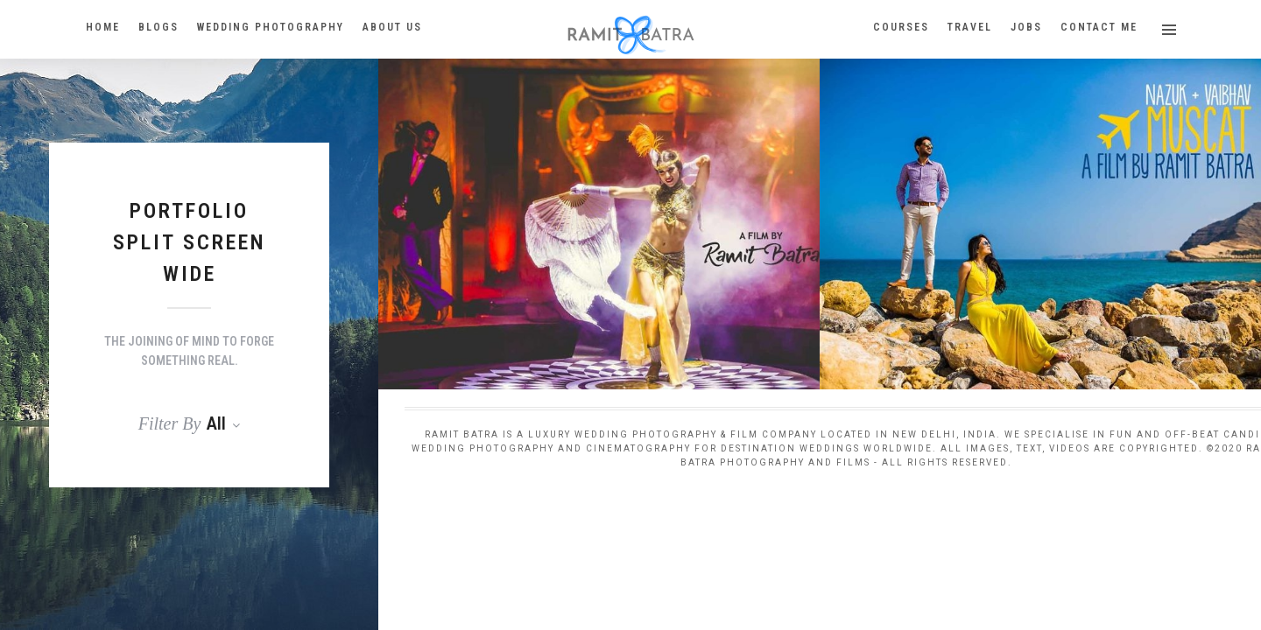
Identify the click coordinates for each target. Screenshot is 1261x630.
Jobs (1026, 27)
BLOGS (158, 27)
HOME (103, 27)
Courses (901, 27)
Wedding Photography (270, 27)
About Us (392, 27)
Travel (970, 27)
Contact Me (1099, 27)
